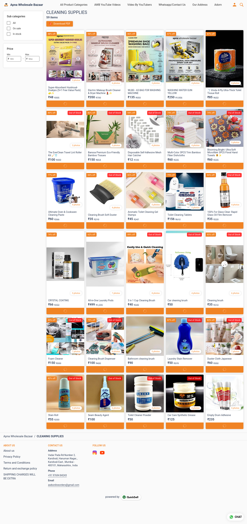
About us (8, 450)
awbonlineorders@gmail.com (63, 485)
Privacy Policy (11, 456)
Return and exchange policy (20, 468)
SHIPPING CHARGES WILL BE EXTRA (19, 476)
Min (8, 54)
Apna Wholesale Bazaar (26, 5)
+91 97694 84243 (57, 475)
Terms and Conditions (16, 462)
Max (27, 54)
